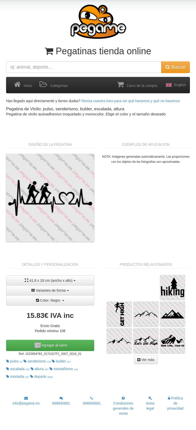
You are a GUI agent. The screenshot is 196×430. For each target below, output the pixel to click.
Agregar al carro (50, 345)
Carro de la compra (137, 84)
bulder (61, 361)
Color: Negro (50, 300)
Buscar (176, 67)
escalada (18, 369)
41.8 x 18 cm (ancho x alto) (50, 280)
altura (40, 369)
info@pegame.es (26, 400)
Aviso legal (150, 403)
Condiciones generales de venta (123, 405)
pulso (14, 361)
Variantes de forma (50, 290)
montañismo (64, 369)
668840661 (61, 400)
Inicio (23, 84)
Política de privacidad (175, 403)
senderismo (37, 361)
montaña (17, 376)
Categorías (54, 84)
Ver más (145, 360)
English (175, 85)
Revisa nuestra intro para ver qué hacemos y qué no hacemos (130, 101)
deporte (41, 376)
